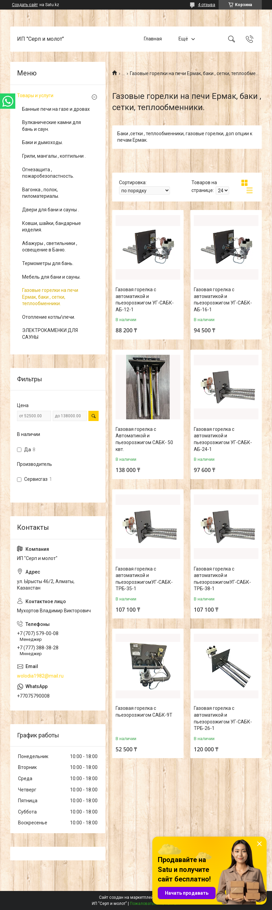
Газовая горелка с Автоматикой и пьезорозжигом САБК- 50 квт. (144, 439)
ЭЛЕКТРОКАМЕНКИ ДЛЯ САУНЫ (50, 334)
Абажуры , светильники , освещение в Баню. (49, 247)
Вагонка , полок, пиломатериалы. (40, 193)
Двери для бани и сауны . (50, 209)
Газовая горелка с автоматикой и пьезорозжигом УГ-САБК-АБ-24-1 (223, 439)
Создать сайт (25, 4)
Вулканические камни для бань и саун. (51, 126)
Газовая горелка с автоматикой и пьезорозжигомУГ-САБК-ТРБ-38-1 (222, 579)
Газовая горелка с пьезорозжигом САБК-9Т (144, 711)
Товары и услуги (35, 95)
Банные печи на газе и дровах (56, 109)
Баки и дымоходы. (42, 142)
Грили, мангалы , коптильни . (54, 156)
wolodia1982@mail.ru (40, 676)
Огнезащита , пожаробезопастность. (48, 173)
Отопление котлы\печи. (48, 317)
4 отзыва (206, 4)
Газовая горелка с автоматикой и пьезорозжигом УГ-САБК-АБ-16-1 (223, 299)
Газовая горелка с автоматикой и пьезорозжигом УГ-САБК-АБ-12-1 (145, 299)
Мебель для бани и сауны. (51, 277)
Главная (153, 38)
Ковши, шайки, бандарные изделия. (51, 227)
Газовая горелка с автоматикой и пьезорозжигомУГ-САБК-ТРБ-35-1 (144, 579)
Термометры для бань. (47, 263)
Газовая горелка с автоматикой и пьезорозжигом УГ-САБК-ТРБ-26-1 (223, 718)
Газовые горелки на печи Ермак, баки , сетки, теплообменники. (50, 296)
